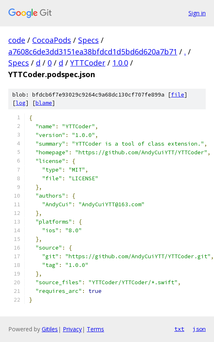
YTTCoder (87, 63)
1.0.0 (120, 63)
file (177, 94)
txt (179, 329)
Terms (95, 329)
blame (44, 102)
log (21, 102)
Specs (88, 40)
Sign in (197, 13)
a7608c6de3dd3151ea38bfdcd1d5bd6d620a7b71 (92, 52)
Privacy (72, 329)
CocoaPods (51, 40)
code (16, 40)
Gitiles (50, 329)
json (199, 329)
